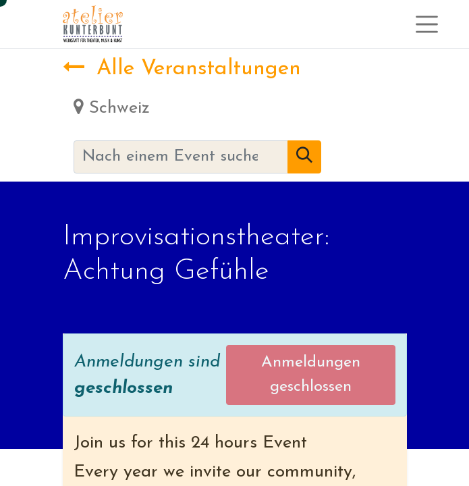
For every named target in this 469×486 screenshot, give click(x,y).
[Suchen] (304, 157)
